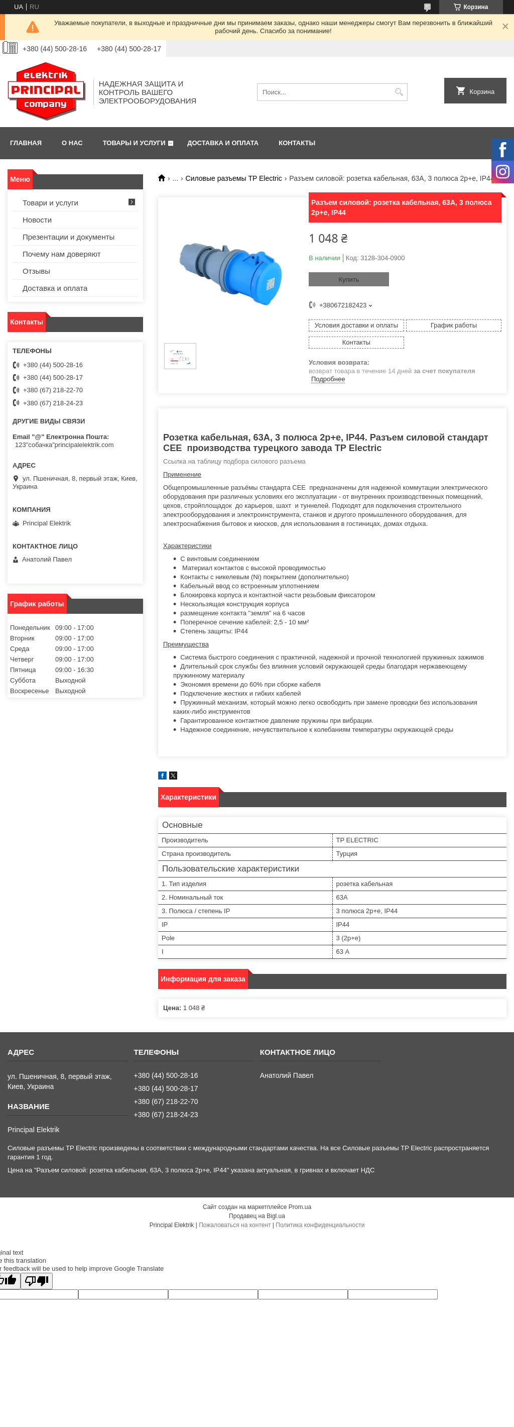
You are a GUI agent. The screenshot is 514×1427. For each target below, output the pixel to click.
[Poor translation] (37, 1281)
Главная (26, 143)
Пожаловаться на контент (235, 1225)
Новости (37, 219)
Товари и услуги (50, 202)
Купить (348, 279)
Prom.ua (300, 1207)
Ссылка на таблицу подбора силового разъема (234, 461)
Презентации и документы (68, 237)
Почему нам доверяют (62, 254)
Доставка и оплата (223, 143)
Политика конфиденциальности (320, 1225)
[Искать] (399, 92)
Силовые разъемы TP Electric (234, 178)
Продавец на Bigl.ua (257, 1216)
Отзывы (36, 271)
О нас (72, 143)
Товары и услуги (134, 143)
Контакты (297, 143)
